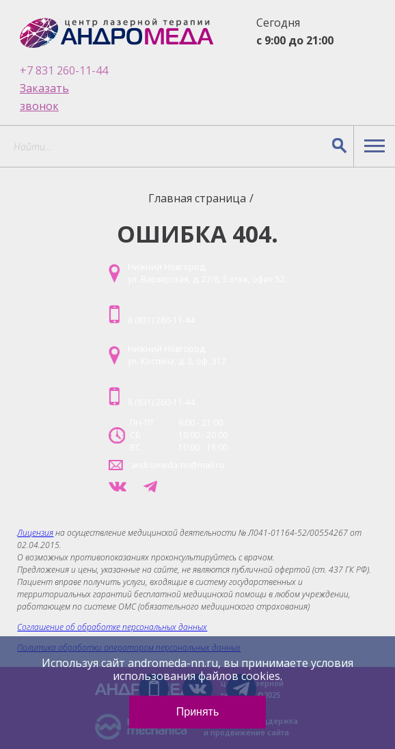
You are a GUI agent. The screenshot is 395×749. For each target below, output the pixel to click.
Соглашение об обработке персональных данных (112, 627)
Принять (197, 712)
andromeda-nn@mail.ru (177, 465)
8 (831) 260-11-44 (161, 320)
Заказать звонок (44, 97)
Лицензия (35, 533)
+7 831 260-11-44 (64, 70)
